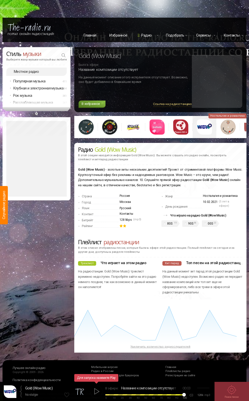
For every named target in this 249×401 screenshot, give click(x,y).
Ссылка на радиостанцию (172, 104)
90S (190, 223)
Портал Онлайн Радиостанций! (31, 34)
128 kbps (126, 220)
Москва (125, 202)
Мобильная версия (104, 367)
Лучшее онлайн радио (29, 368)
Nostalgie (31, 394)
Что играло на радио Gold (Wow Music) (198, 215)
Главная (89, 35)
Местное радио (26, 71)
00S (210, 223)
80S (169, 223)
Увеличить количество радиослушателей (160, 346)
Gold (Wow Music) (39, 388)
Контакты (126, 213)
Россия (125, 196)
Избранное (118, 35)
